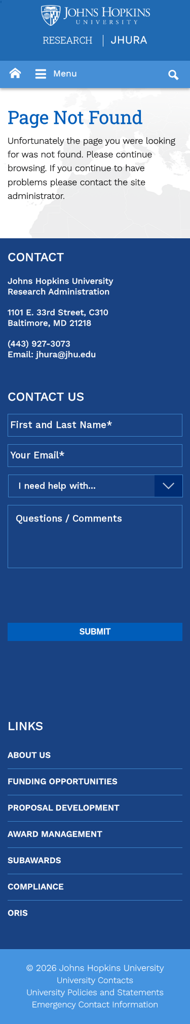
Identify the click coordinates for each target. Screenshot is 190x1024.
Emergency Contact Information (95, 1005)
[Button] (15, 73)
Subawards (34, 861)
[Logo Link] (95, 15)
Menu (55, 74)
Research (67, 40)
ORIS (18, 913)
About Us (29, 755)
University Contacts (95, 980)
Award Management (55, 834)
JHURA (129, 41)
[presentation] (85, 595)
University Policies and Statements (95, 993)
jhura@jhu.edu (66, 355)
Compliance (36, 887)
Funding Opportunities (63, 782)
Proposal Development (64, 808)
